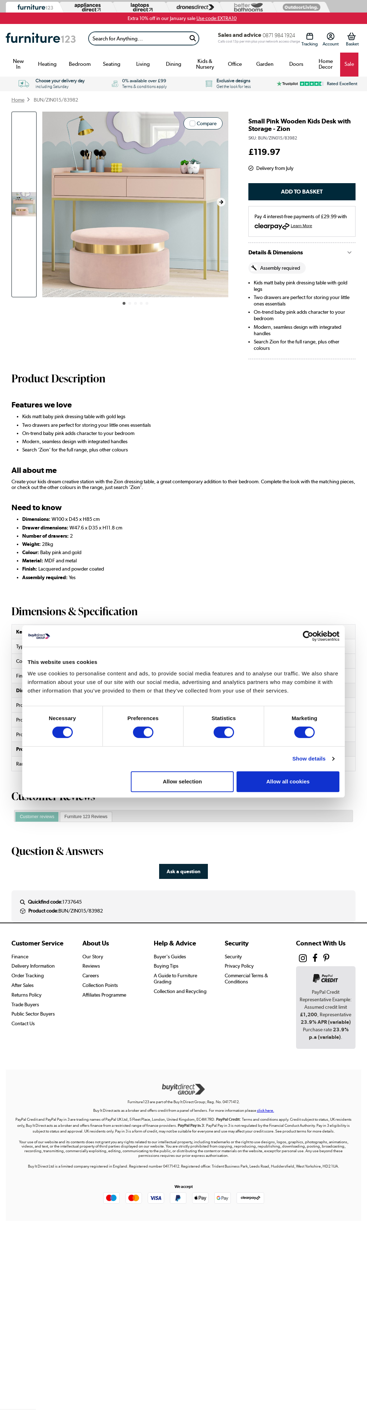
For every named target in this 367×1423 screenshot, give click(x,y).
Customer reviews (37, 816)
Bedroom (80, 64)
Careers (90, 975)
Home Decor (326, 64)
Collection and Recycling (180, 991)
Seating (111, 64)
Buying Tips (166, 966)
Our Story (92, 956)
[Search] (138, 38)
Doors (296, 64)
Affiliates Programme (104, 995)
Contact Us (23, 1023)
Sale (349, 64)
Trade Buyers (25, 1004)
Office (235, 64)
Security (233, 956)
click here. (265, 1110)
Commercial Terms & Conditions (246, 978)
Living (143, 64)
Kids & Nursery (205, 64)
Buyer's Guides (170, 956)
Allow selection (182, 781)
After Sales (22, 985)
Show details (309, 758)
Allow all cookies (288, 781)
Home (17, 100)
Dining (173, 64)
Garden (264, 64)
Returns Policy (26, 995)
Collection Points (100, 985)
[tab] (37, 817)
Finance (19, 956)
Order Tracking (27, 975)
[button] (221, 202)
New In (18, 64)
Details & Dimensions (275, 252)
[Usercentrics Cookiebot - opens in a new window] (308, 636)
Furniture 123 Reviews (86, 816)
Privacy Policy (239, 966)
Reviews (91, 966)
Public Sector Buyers (33, 1014)
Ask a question (183, 871)
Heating (47, 64)
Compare (206, 123)
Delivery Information (33, 966)
